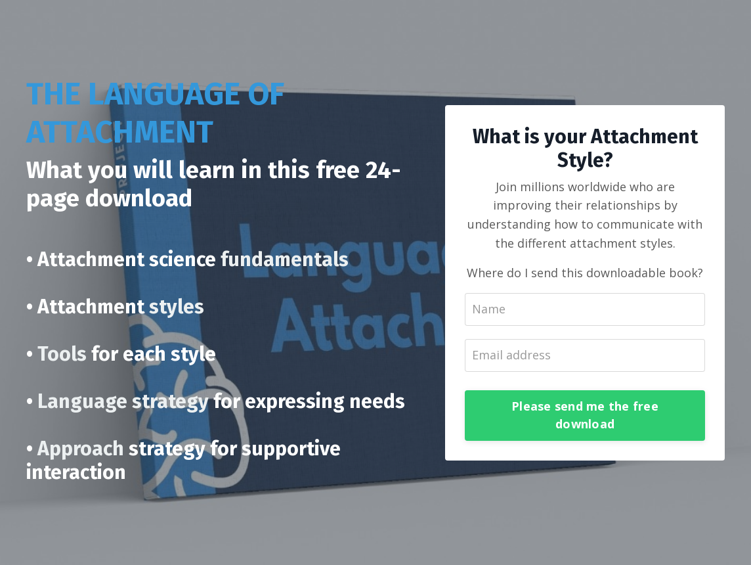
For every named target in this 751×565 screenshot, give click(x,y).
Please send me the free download (584, 415)
